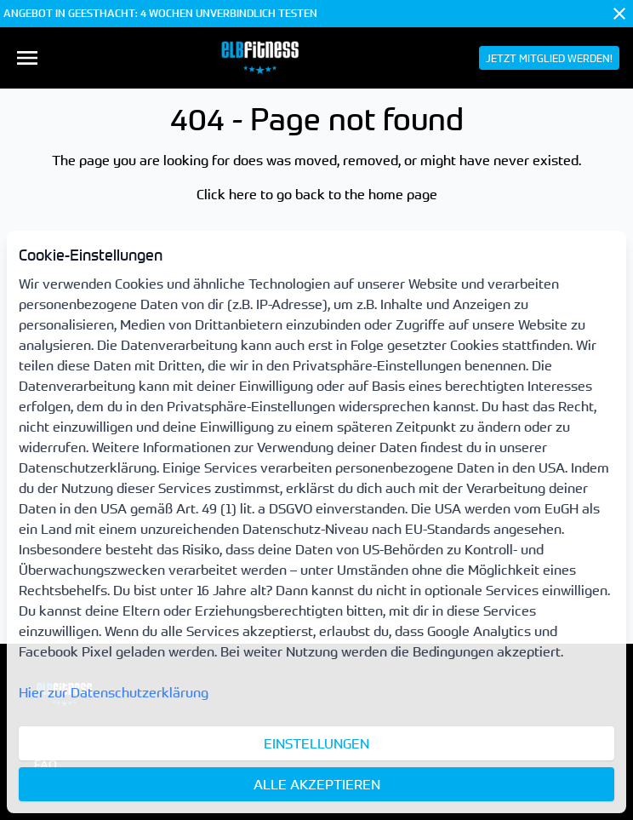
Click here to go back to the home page (317, 194)
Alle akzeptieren (317, 784)
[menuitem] (27, 58)
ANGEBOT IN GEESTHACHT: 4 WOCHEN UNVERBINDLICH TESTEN (160, 13)
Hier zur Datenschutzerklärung (113, 692)
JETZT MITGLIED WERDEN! (549, 58)
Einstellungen (316, 743)
